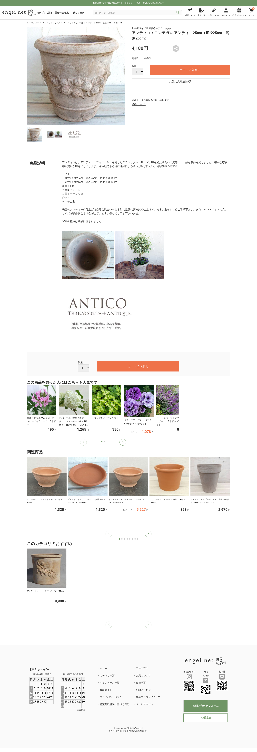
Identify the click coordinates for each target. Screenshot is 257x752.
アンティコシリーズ (51, 23)
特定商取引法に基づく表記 (114, 704)
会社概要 (141, 682)
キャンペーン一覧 (109, 682)
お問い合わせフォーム (205, 705)
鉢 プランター (33, 23)
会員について (143, 675)
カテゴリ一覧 (107, 675)
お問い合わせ (143, 689)
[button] (122, 442)
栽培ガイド (106, 689)
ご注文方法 (142, 668)
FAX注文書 (205, 717)
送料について (139, 104)
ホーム (103, 668)
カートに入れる (190, 70)
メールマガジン (144, 704)
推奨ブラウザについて (148, 697)
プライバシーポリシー (112, 697)
